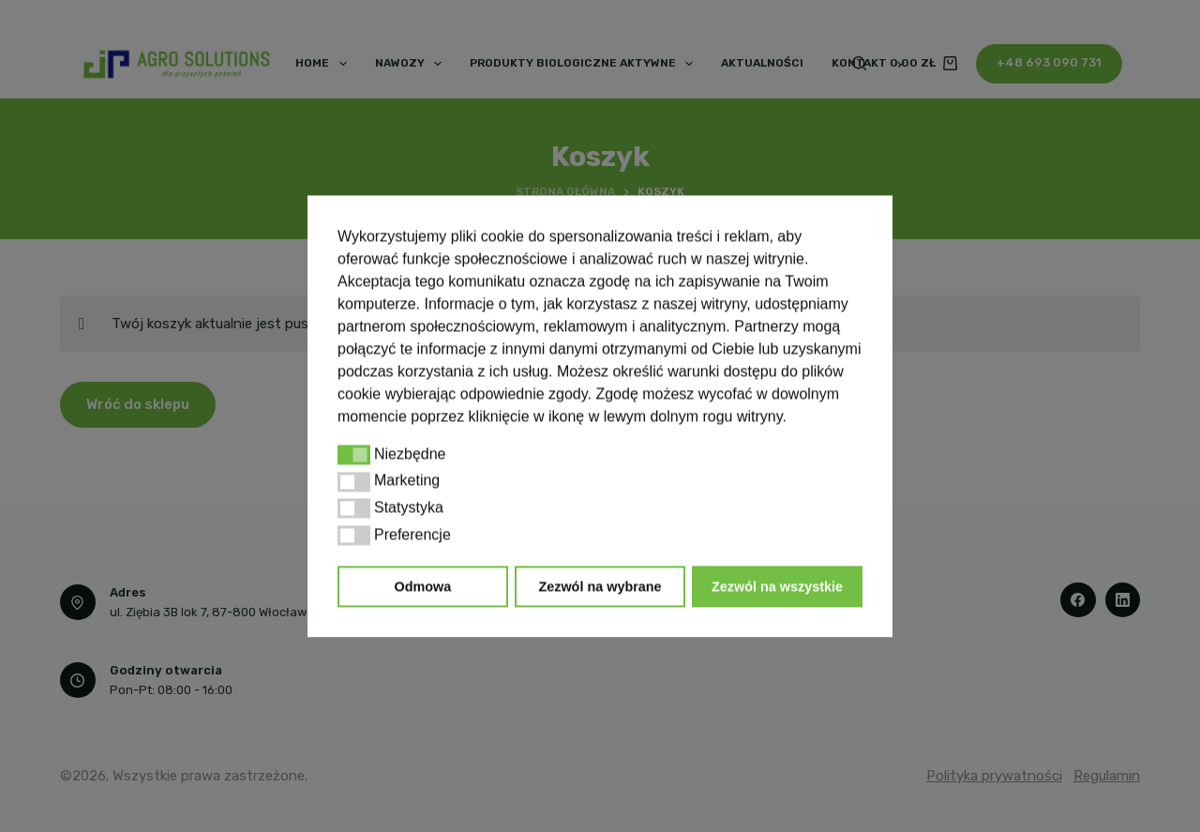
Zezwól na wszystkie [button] (777, 586)
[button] (354, 454)
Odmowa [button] (423, 586)
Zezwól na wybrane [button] (599, 586)
